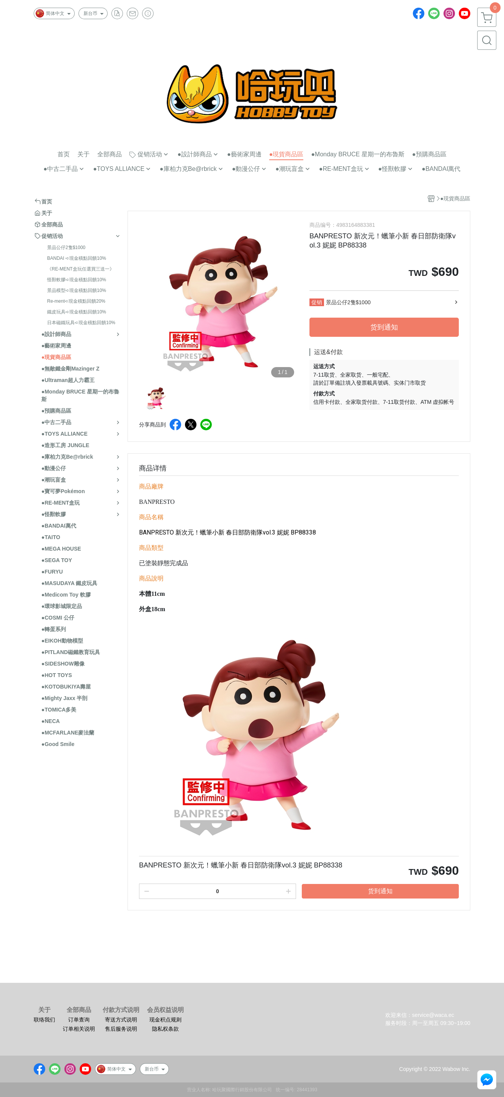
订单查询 (79, 1019)
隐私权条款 (165, 1028)
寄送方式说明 (121, 1019)
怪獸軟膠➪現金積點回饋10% (76, 279)
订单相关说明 (79, 1028)
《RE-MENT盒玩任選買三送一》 (80, 269)
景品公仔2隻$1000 (66, 247)
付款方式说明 (121, 1010)
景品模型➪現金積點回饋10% (76, 290)
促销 (316, 302)
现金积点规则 (165, 1019)
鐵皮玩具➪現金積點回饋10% (76, 312)
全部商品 (79, 1010)
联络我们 (44, 1019)
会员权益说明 (165, 1010)
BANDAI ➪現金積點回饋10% (76, 258)
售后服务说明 (121, 1028)
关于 (44, 1010)
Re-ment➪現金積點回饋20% (76, 301)
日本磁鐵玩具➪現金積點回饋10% (81, 322)
